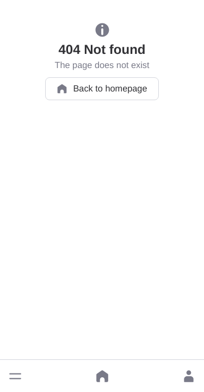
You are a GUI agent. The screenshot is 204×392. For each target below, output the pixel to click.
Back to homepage (102, 88)
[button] (15, 376)
